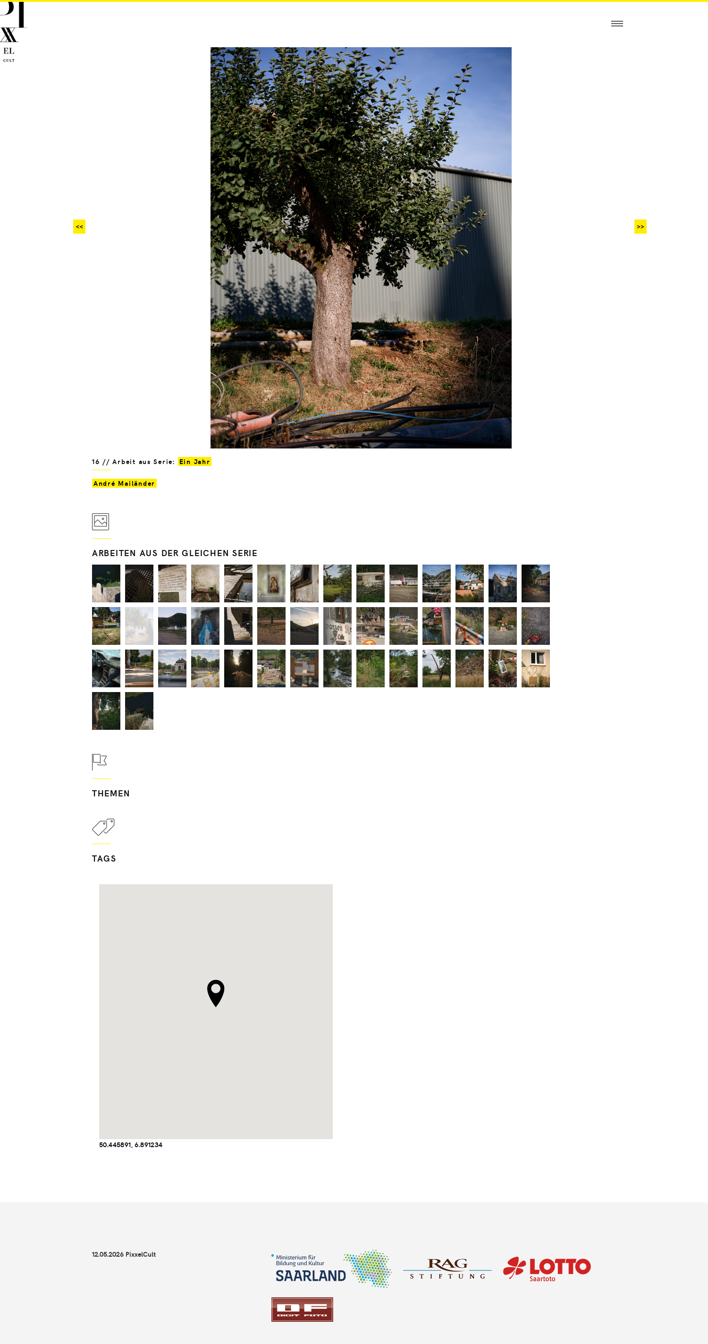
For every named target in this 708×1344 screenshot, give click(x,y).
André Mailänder (124, 483)
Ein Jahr (195, 461)
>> (640, 226)
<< (79, 226)
